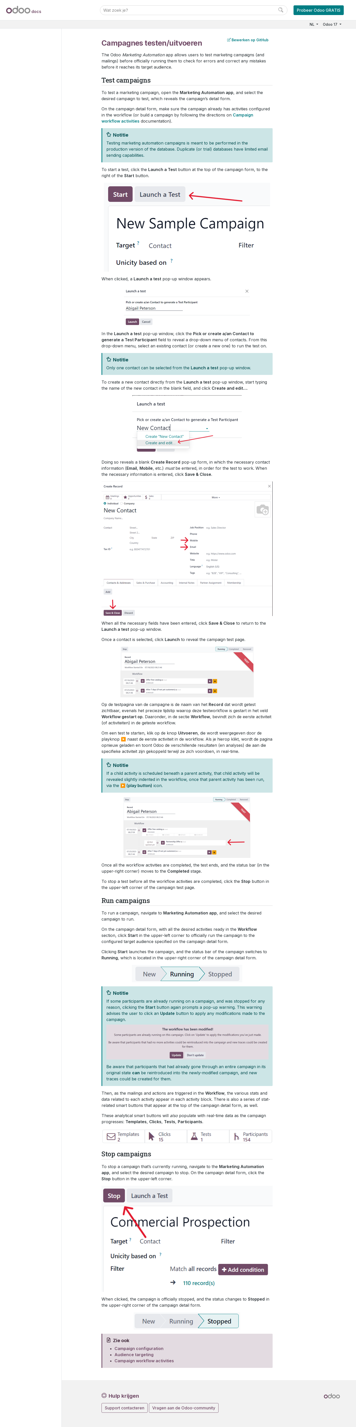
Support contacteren (124, 1407)
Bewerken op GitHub (248, 40)
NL (312, 24)
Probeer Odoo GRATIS (318, 10)
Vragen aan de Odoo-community (183, 1407)
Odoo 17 (330, 24)
